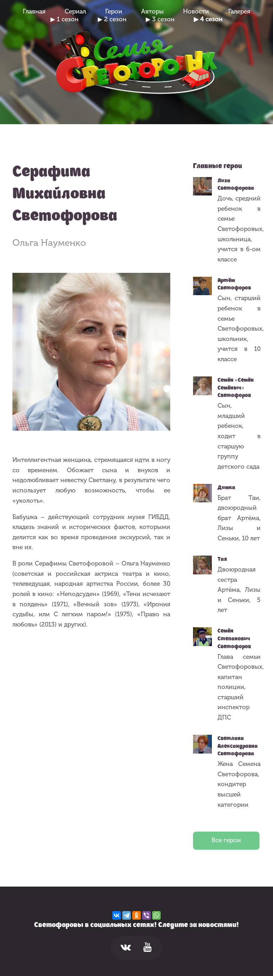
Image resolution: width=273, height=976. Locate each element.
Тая (222, 559)
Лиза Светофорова (236, 184)
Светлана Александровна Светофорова (238, 746)
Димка (226, 487)
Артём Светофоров (234, 284)
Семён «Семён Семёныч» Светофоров (236, 387)
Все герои (226, 840)
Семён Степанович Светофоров (234, 638)
